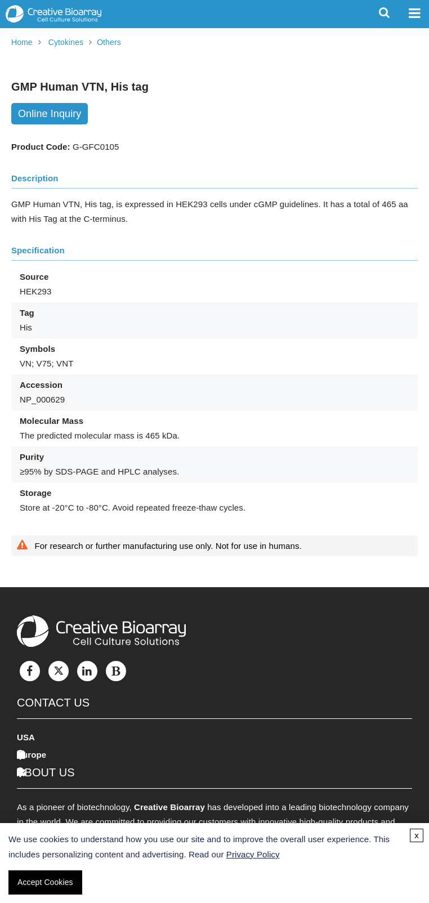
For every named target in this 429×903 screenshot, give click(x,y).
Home (22, 42)
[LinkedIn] (87, 671)
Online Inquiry (49, 113)
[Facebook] (30, 671)
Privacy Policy (253, 854)
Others (109, 42)
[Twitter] (58, 671)
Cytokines (65, 42)
